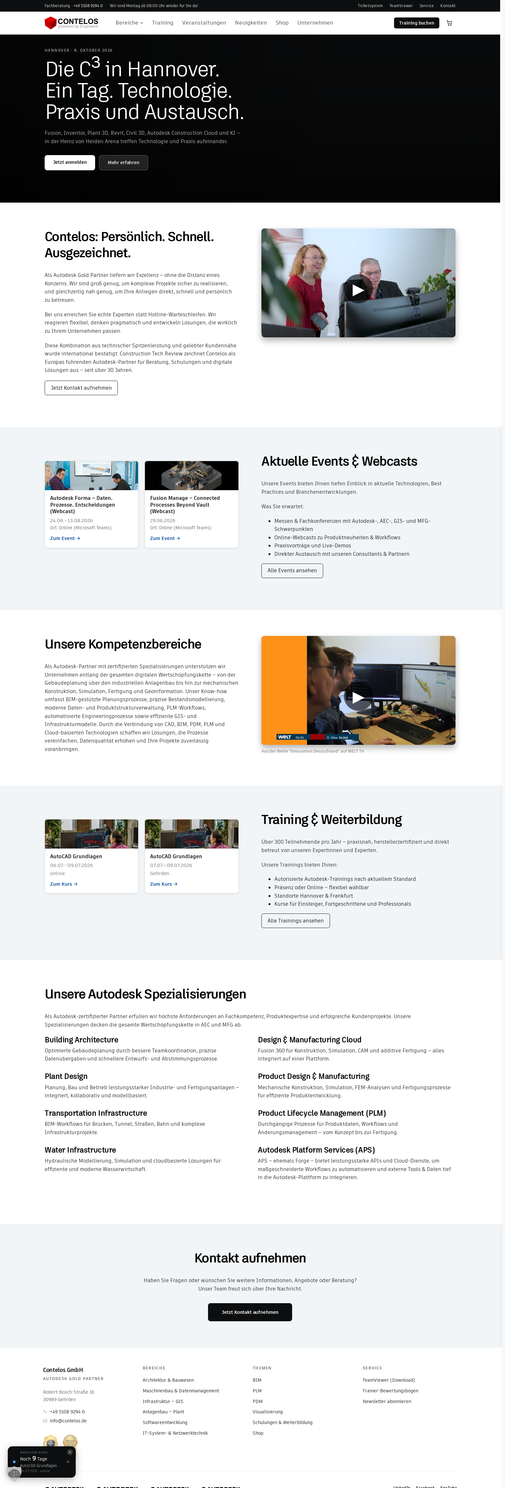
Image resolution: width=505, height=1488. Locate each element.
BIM (257, 1380)
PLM (257, 1391)
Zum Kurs (91, 856)
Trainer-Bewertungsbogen (390, 1391)
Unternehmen (315, 22)
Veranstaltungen (204, 22)
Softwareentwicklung (165, 1422)
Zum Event (91, 504)
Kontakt (448, 5)
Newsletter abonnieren (387, 1401)
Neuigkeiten (251, 22)
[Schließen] (70, 1452)
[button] (14, 1474)
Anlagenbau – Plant (163, 1412)
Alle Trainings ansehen (296, 920)
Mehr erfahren (123, 162)
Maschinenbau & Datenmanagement (181, 1391)
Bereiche (129, 22)
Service (427, 5)
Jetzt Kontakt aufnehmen (81, 388)
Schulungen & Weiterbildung (283, 1422)
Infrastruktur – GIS (163, 1401)
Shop (282, 22)
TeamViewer (401, 5)
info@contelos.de (65, 1421)
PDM (258, 1401)
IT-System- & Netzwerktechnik (175, 1433)
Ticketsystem (370, 5)
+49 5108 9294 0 (64, 1412)
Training (162, 22)
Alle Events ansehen (292, 570)
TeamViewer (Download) (389, 1380)
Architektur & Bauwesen (168, 1380)
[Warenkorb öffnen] (449, 23)
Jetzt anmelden (70, 162)
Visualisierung (268, 1412)
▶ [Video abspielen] (359, 288)
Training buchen (416, 23)
